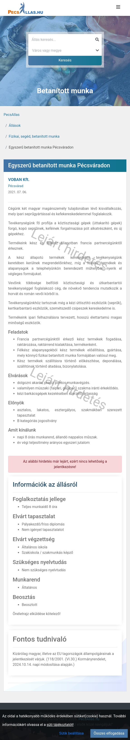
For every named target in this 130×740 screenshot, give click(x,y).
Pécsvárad (15, 186)
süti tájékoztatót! (60, 725)
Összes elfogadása (109, 733)
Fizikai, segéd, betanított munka (34, 136)
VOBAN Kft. (18, 179)
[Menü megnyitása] (118, 7)
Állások (15, 125)
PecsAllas (11, 114)
